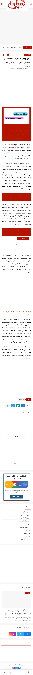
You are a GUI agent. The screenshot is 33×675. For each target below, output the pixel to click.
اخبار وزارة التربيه (25, 521)
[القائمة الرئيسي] (31, 4)
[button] (23, 405)
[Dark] (11, 673)
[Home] (28, 672)
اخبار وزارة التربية (25, 518)
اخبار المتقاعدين (25, 515)
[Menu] (16, 673)
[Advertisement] (16, 26)
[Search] (22, 673)
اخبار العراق (27, 55)
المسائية (23, 189)
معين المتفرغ (26, 533)
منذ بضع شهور (27, 609)
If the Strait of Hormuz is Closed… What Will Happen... (11, 47)
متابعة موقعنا (17, 496)
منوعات (28, 536)
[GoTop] (5, 673)
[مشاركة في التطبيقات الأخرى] (7, 405)
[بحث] (2, 4)
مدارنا (10, 665)
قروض (28, 530)
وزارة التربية (14, 147)
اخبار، (28, 524)
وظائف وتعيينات (25, 539)
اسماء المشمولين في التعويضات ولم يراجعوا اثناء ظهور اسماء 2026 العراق (18, 612)
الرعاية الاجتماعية (25, 527)
